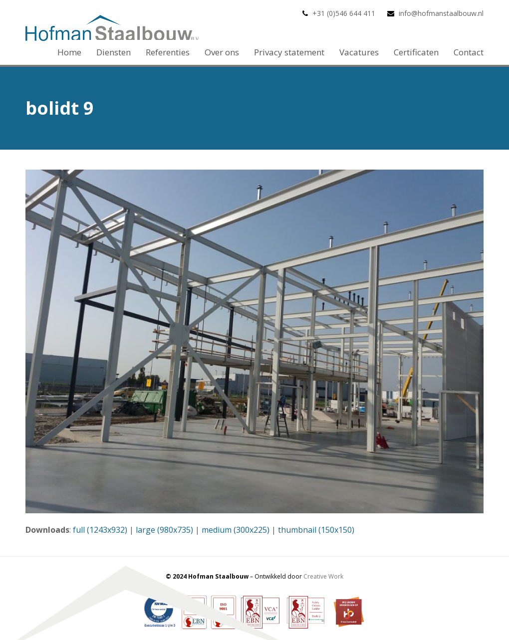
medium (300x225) (235, 529)
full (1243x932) (100, 529)
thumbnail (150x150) (316, 529)
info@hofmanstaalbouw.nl (441, 13)
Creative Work (323, 576)
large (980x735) (164, 529)
